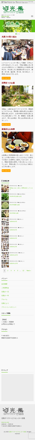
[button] (2, 26)
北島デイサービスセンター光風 (17, 431)
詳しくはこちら (6, 78)
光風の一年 (5, 295)
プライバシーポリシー (8, 307)
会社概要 (4, 284)
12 (23, 270)
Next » (29, 270)
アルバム (4, 299)
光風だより (5, 303)
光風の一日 (5, 291)
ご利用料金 (5, 288)
